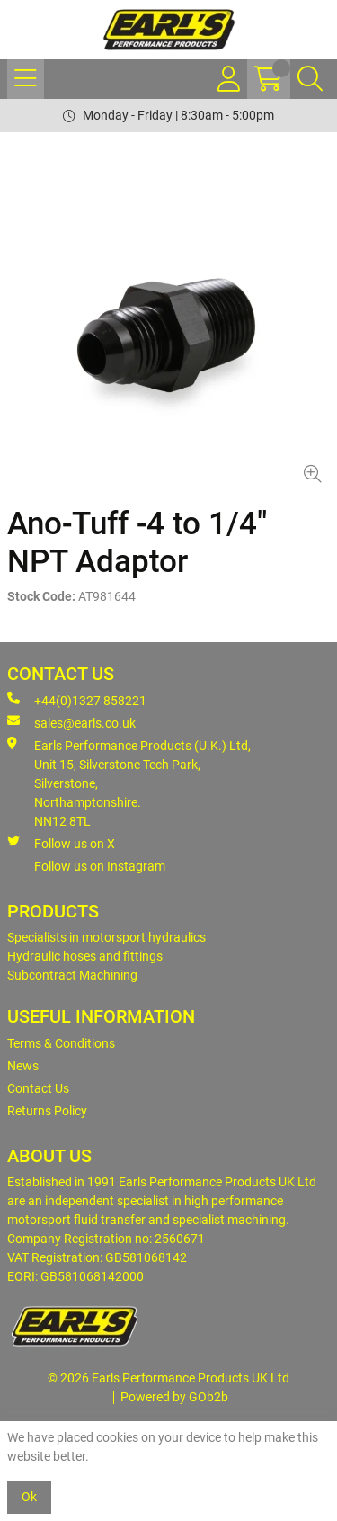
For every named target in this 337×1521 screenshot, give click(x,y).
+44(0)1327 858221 (76, 700)
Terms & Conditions (61, 1043)
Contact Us (38, 1088)
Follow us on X (61, 843)
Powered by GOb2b (174, 1397)
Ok (29, 1497)
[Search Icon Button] (310, 79)
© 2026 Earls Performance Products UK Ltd (168, 1378)
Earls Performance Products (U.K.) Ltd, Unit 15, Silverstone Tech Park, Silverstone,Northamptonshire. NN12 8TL (129, 782)
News (23, 1066)
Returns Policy (47, 1111)
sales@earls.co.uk (71, 722)
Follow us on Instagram (99, 866)
